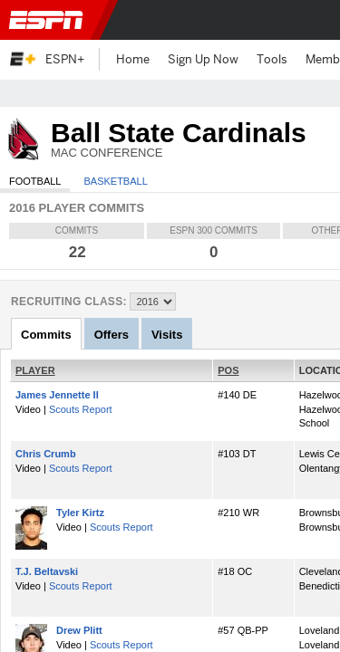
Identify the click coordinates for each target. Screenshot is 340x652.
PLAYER (35, 370)
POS (228, 370)
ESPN (50, 20)
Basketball (115, 181)
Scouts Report (80, 409)
